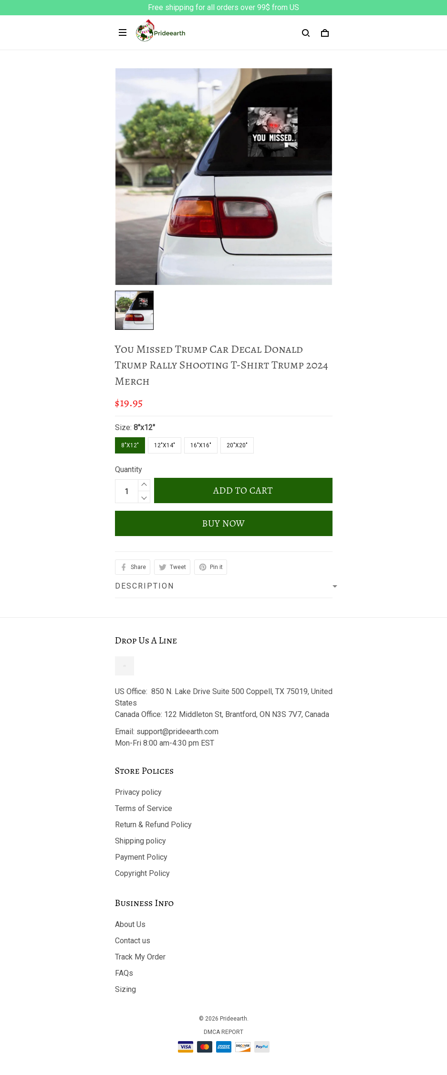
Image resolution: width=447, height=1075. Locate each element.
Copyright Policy (142, 873)
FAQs (124, 973)
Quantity (128, 469)
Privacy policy (138, 792)
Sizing (125, 989)
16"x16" (200, 445)
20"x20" (237, 445)
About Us (130, 924)
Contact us (132, 940)
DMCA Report (223, 1032)
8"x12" (144, 427)
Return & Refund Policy (153, 824)
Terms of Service (143, 808)
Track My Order (140, 956)
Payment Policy (141, 857)
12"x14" (164, 445)
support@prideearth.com (177, 731)
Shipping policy (140, 840)
